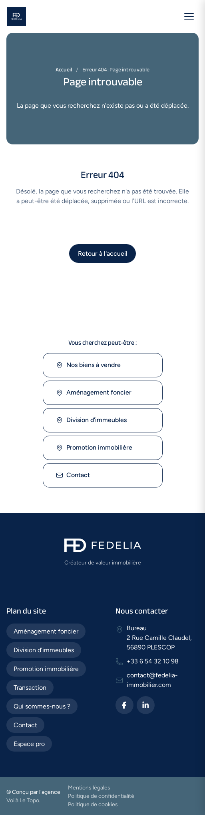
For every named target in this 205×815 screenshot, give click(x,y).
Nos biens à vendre (88, 365)
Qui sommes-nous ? (42, 706)
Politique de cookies (93, 804)
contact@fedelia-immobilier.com (152, 680)
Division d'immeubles (91, 420)
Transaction (30, 687)
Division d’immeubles (44, 650)
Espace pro (29, 744)
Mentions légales (89, 787)
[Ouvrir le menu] (189, 16)
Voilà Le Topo (22, 800)
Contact (73, 475)
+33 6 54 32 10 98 (153, 661)
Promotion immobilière (94, 447)
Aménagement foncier (93, 392)
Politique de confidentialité (101, 796)
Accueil (64, 69)
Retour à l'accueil (102, 253)
